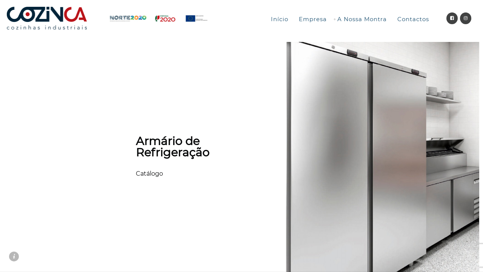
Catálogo (149, 173)
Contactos (413, 19)
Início (279, 19)
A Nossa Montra (362, 19)
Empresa (313, 19)
